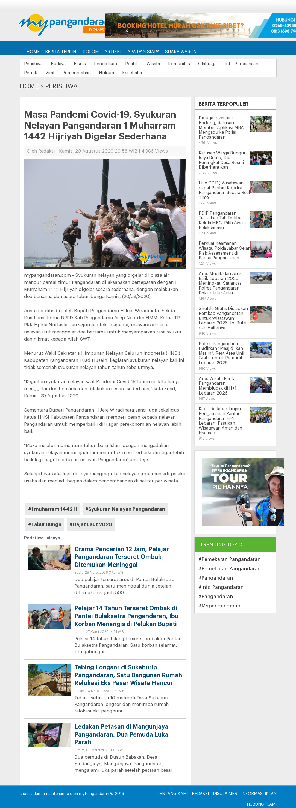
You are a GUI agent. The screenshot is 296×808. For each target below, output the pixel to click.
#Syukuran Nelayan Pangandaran (125, 509)
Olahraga (229, 64)
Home (33, 52)
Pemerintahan (129, 73)
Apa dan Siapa (143, 52)
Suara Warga (180, 52)
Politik (145, 64)
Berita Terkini (61, 52)
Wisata (169, 64)
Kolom (91, 52)
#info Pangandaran (221, 587)
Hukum (161, 73)
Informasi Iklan (259, 794)
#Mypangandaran (219, 606)
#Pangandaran (216, 578)
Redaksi (200, 794)
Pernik (76, 73)
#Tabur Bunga (44, 524)
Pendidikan (115, 64)
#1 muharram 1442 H (52, 509)
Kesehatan (191, 73)
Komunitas (198, 64)
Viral (99, 73)
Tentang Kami (172, 794)
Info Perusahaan (42, 73)
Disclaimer (225, 794)
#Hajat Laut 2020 (91, 524)
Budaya (62, 64)
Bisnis (87, 64)
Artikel (113, 52)
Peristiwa (34, 64)
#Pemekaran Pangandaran (229, 559)
